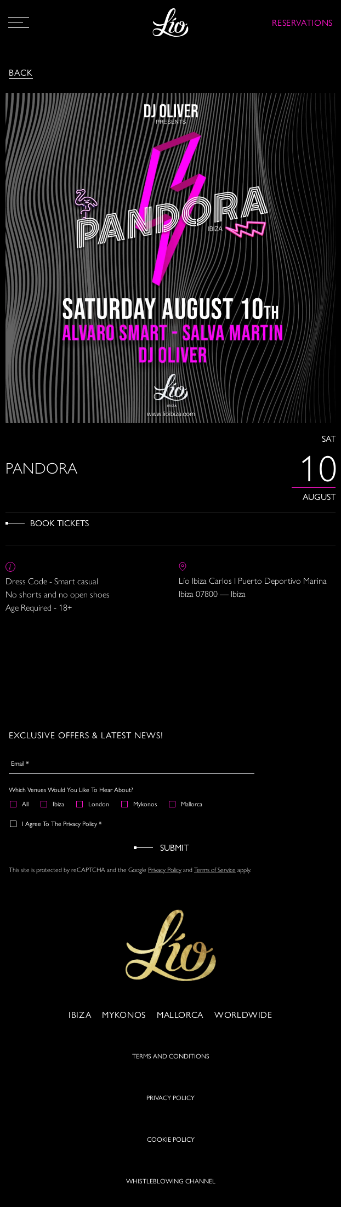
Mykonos (139, 803)
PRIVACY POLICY (170, 1097)
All (20, 803)
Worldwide (243, 1014)
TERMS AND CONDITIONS (170, 1056)
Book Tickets (59, 522)
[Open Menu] (18, 22)
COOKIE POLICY (171, 1139)
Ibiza (53, 803)
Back (21, 72)
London (93, 803)
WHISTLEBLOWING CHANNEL (170, 1181)
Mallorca (186, 803)
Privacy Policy (164, 869)
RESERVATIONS (302, 22)
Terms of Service (215, 869)
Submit (174, 847)
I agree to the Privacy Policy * (56, 823)
